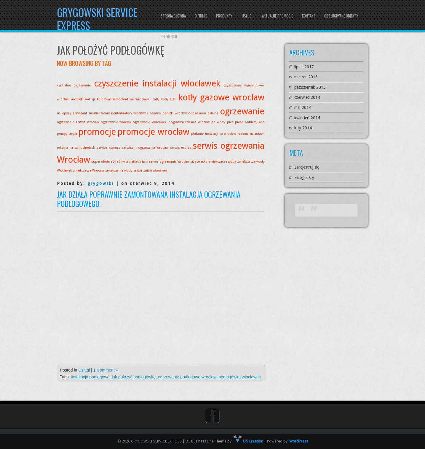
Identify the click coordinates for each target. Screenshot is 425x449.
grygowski (100, 183)
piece (239, 122)
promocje (97, 132)
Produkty (224, 16)
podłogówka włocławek (239, 377)
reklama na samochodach (76, 148)
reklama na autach (250, 134)
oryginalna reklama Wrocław (189, 122)
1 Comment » (105, 370)
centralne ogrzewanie (74, 85)
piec (230, 122)
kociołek (76, 99)
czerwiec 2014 (307, 97)
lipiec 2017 (304, 66)
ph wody (218, 122)
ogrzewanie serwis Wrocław (78, 122)
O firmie (201, 16)
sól (113, 162)
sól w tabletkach (129, 162)
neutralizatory (99, 113)
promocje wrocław (154, 132)
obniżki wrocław (174, 113)
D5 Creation (248, 441)
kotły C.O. (168, 99)
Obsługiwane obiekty (341, 16)
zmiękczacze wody (222, 162)
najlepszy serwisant (72, 113)
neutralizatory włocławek (129, 113)
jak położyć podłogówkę (134, 377)
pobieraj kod (254, 122)
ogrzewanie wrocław (116, 122)
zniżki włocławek (155, 170)
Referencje (169, 36)
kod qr (89, 99)
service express (108, 148)
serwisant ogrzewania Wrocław (145, 148)
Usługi (247, 16)
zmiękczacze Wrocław (88, 170)
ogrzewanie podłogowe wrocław (187, 377)
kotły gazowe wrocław (221, 97)
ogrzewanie (242, 111)
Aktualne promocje (277, 16)
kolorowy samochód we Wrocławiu (123, 99)
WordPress (298, 441)
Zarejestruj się (306, 167)
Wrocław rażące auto (192, 162)
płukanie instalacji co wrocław (213, 134)
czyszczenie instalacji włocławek (157, 83)
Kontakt (308, 16)
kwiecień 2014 (307, 117)
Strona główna (173, 16)
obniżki (155, 113)
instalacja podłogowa (90, 377)
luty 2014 (303, 128)
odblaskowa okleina (203, 113)
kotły (155, 99)
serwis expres (180, 148)
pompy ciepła (67, 134)
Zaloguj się (304, 177)
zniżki (137, 170)
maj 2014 (302, 107)
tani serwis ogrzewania (159, 162)
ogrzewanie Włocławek (149, 122)
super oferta (100, 162)
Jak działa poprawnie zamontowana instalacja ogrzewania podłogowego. (148, 199)
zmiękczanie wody (118, 170)
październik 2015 (310, 87)
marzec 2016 (306, 76)
